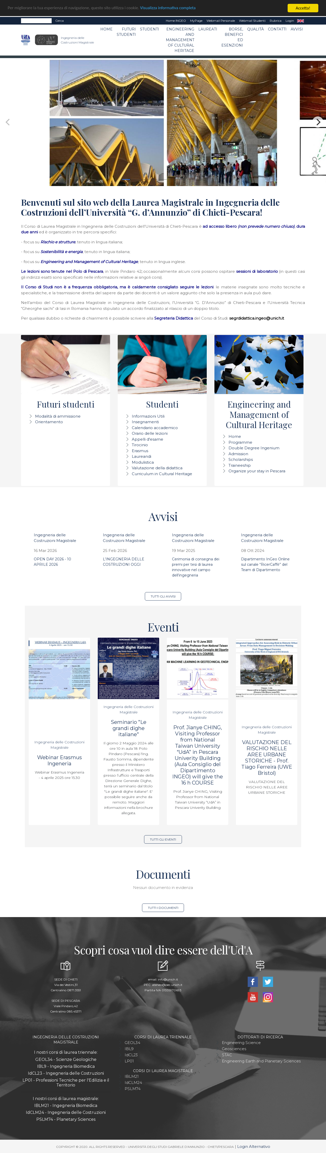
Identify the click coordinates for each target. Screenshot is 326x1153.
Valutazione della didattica (157, 467)
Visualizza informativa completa (169, 8)
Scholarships (241, 459)
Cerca (59, 21)
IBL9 (129, 1048)
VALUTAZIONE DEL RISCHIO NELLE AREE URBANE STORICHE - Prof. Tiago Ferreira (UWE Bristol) (266, 757)
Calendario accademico (155, 427)
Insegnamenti (145, 421)
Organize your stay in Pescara (257, 471)
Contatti (277, 29)
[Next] (317, 122)
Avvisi (297, 29)
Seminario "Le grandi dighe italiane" (128, 728)
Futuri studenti (126, 32)
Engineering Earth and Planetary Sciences (261, 1061)
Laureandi (141, 456)
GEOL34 (132, 1042)
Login (290, 21)
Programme (240, 442)
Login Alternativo (253, 1146)
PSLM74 (132, 1088)
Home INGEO (176, 21)
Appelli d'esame (147, 439)
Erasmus (140, 450)
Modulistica (143, 462)
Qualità (255, 29)
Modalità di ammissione (58, 416)
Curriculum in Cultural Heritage (162, 473)
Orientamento (49, 421)
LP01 (129, 1061)
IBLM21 (132, 1076)
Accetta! (303, 8)
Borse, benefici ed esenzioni (232, 37)
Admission (238, 453)
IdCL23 (131, 1054)
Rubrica (275, 21)
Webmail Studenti (252, 21)
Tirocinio (140, 444)
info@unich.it (168, 979)
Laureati (207, 29)
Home (106, 29)
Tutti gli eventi (163, 839)
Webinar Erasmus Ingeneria (59, 760)
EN (300, 20)
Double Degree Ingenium (254, 447)
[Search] (36, 20)
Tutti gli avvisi (163, 596)
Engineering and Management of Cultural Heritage (180, 40)
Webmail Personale (221, 21)
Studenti (149, 29)
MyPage (196, 21)
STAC (227, 1054)
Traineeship (240, 465)
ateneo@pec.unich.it (167, 985)
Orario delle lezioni (150, 433)
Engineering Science (241, 1042)
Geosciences (234, 1048)
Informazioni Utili (148, 416)
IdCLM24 (133, 1082)
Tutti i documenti (163, 908)
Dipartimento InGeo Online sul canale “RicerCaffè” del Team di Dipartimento (265, 564)
